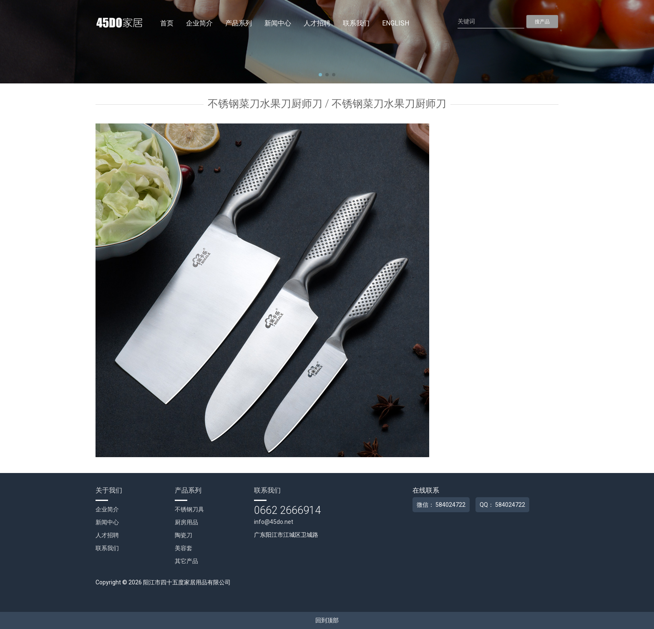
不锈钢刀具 (189, 509)
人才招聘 (317, 23)
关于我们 (109, 490)
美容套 (183, 548)
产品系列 (238, 23)
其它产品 (186, 561)
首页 (167, 23)
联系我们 (356, 23)
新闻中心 (277, 23)
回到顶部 (327, 620)
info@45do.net (273, 521)
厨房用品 (186, 522)
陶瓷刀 (183, 535)
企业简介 (199, 23)
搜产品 (542, 22)
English (395, 23)
